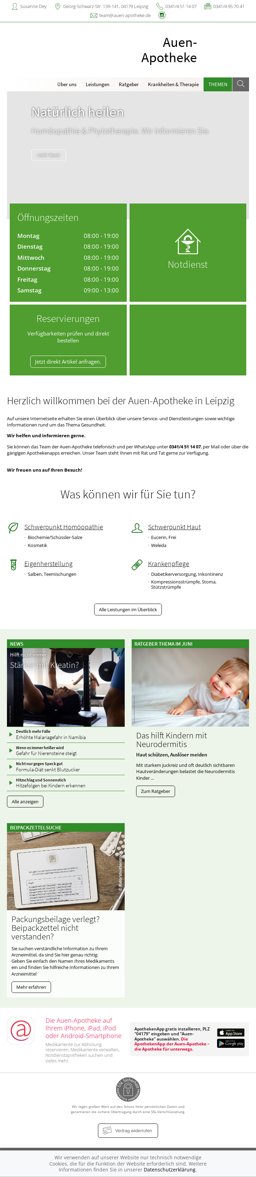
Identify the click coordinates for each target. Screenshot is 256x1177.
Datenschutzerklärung (170, 1169)
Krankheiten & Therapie (173, 84)
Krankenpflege (168, 564)
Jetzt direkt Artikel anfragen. (68, 361)
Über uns (66, 84)
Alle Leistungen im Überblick (128, 609)
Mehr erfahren (31, 987)
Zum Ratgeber (155, 791)
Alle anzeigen (25, 801)
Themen (218, 84)
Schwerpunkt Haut (174, 527)
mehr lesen (48, 169)
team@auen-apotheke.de (125, 15)
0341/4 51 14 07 (181, 6)
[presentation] (15, 157)
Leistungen (97, 84)
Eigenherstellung (48, 564)
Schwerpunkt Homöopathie (63, 527)
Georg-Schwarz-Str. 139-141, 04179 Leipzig (105, 6)
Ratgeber (129, 84)
